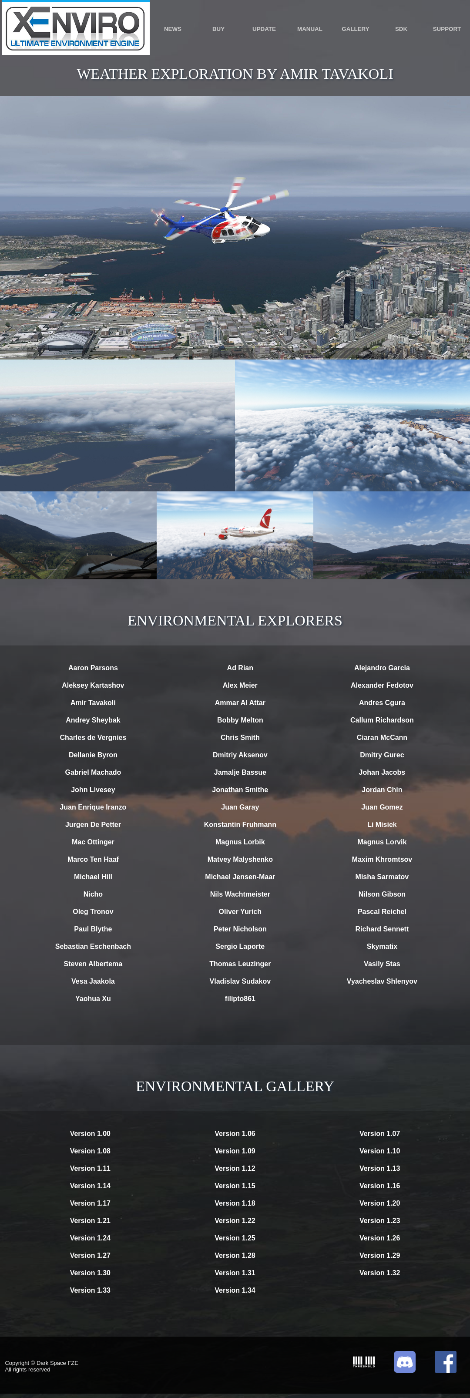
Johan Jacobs (382, 772)
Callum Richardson (382, 720)
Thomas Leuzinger (240, 964)
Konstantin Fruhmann (240, 824)
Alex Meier (240, 685)
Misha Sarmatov (382, 876)
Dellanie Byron (93, 755)
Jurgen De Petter (93, 824)
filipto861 (240, 998)
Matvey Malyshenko (240, 859)
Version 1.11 (90, 1168)
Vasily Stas (382, 964)
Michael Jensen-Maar (240, 876)
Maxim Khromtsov (382, 859)
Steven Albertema (93, 964)
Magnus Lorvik (381, 842)
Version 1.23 (379, 1220)
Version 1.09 (235, 1151)
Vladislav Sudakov (240, 981)
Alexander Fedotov (382, 685)
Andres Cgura (382, 702)
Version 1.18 (235, 1203)
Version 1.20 (379, 1203)
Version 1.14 (90, 1186)
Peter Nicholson (240, 929)
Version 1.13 (379, 1168)
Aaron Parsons (93, 668)
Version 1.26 (379, 1238)
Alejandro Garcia (382, 668)
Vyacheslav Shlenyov (382, 981)
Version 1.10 (379, 1151)
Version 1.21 (90, 1220)
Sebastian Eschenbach (93, 946)
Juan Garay (240, 807)
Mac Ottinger (93, 842)
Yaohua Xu (93, 998)
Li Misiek (382, 824)
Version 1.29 (379, 1255)
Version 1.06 (235, 1133)
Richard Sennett (382, 929)
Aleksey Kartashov (93, 685)
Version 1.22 (235, 1220)
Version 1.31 (235, 1273)
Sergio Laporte (240, 946)
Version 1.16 (379, 1186)
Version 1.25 (235, 1238)
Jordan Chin (382, 789)
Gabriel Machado (93, 772)
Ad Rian (240, 668)
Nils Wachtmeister (240, 894)
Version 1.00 (90, 1133)
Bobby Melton (240, 720)
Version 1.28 (235, 1255)
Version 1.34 (235, 1290)
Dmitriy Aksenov (240, 755)
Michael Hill (93, 876)
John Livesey (93, 789)
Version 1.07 (379, 1133)
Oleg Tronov (93, 911)
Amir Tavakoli (93, 702)
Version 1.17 (90, 1203)
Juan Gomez (382, 807)
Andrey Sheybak (93, 720)
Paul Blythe (93, 929)
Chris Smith (240, 737)
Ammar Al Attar (240, 702)
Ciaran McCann (382, 737)
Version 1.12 (235, 1168)
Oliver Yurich (240, 911)
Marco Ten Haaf (93, 859)
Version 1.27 (90, 1255)
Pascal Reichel (382, 911)
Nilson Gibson (382, 894)
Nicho (93, 894)
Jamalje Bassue (240, 772)
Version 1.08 (90, 1151)
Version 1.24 (90, 1238)
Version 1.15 (235, 1186)
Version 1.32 (379, 1273)
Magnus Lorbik (240, 842)
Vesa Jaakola (93, 981)
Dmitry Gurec (382, 755)
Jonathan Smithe (240, 789)
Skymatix (382, 946)
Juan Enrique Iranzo (93, 807)
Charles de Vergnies (93, 737)
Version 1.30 (90, 1273)
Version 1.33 (90, 1290)
